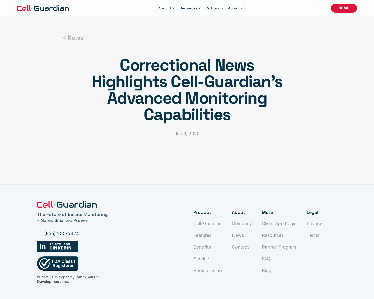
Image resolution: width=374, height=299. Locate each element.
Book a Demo (207, 270)
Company (242, 223)
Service (201, 259)
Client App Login (279, 223)
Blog (266, 270)
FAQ (266, 259)
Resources (273, 235)
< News (72, 38)
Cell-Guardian (207, 223)
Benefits (202, 247)
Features (202, 235)
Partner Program (279, 247)
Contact (240, 247)
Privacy (314, 223)
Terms (313, 235)
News (238, 235)
